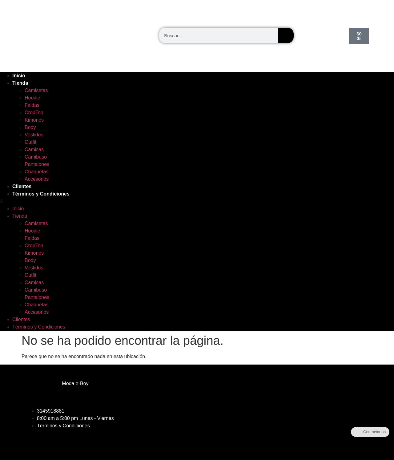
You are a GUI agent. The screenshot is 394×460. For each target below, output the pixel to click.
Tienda (20, 83)
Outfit (30, 142)
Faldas (32, 105)
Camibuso (36, 156)
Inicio (18, 75)
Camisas (34, 149)
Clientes (21, 186)
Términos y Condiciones (41, 193)
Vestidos (34, 134)
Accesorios (37, 179)
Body (30, 127)
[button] (197, 201)
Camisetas (36, 90)
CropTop (34, 112)
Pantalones (37, 164)
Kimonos (34, 120)
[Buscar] (286, 35)
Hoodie (32, 97)
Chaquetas (36, 171)
